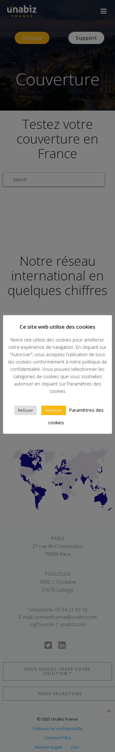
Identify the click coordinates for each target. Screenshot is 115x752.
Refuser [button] (25, 410)
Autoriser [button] (53, 410)
